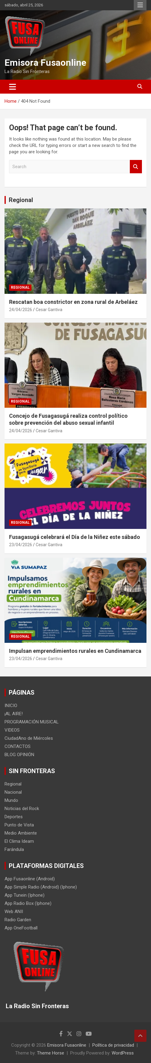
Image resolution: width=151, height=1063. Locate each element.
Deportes (14, 816)
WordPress (123, 1053)
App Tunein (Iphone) (24, 895)
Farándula (14, 849)
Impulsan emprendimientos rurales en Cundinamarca (75, 651)
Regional (21, 200)
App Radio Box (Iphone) (28, 903)
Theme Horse (50, 1053)
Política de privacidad (113, 1045)
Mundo (11, 800)
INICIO (11, 705)
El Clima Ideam (19, 841)
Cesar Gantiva (49, 309)
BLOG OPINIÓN (19, 754)
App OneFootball (21, 928)
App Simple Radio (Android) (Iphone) (41, 887)
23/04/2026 (20, 544)
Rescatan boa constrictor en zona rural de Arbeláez (73, 302)
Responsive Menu (140, 5)
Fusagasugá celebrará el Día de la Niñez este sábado (74, 537)
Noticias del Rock (22, 808)
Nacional (13, 792)
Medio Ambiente (21, 833)
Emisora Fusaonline (45, 62)
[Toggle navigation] (13, 87)
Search (136, 167)
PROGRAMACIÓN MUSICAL (32, 722)
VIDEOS (12, 730)
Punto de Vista (19, 825)
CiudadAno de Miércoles (29, 738)
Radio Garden (18, 919)
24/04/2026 (20, 309)
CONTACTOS (18, 746)
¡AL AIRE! (14, 713)
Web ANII (14, 911)
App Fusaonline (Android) (30, 879)
